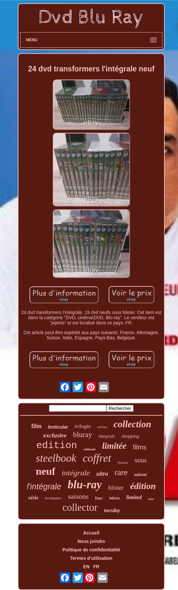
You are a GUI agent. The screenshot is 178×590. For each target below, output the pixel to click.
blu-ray (85, 484)
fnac (99, 498)
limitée (114, 446)
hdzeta (114, 498)
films (139, 447)
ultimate (90, 449)
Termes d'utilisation (91, 558)
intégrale (76, 473)
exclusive (54, 435)
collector (79, 507)
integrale (107, 436)
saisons (78, 496)
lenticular (58, 427)
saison (140, 474)
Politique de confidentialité (91, 549)
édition (143, 486)
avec (151, 499)
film (36, 426)
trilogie (83, 426)
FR (96, 566)
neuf (45, 471)
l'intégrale (44, 486)
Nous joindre (91, 541)
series (102, 426)
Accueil (91, 532)
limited (134, 497)
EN (86, 566)
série (33, 497)
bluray (82, 435)
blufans (123, 462)
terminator (53, 498)
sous (141, 460)
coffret (97, 458)
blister (116, 487)
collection (132, 424)
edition (56, 445)
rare (120, 472)
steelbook (56, 458)
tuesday (112, 510)
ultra (102, 474)
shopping (130, 436)
